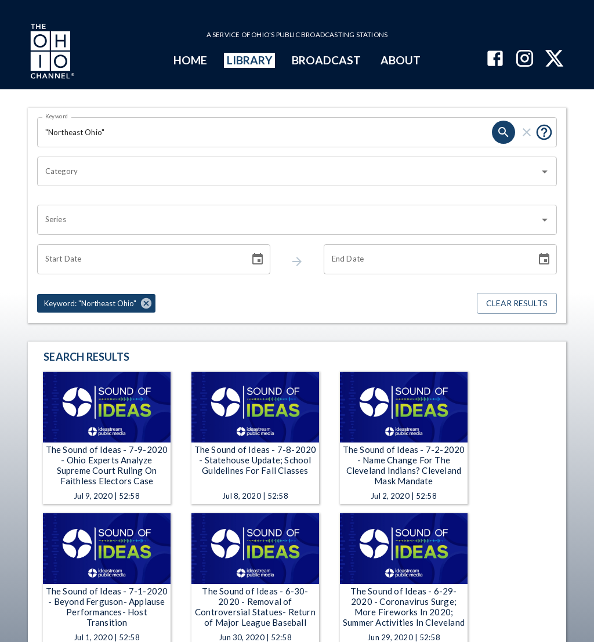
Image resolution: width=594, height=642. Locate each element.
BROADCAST (326, 60)
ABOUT (401, 60)
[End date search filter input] (426, 259)
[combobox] (288, 172)
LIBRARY (250, 60)
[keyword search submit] (503, 132)
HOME (190, 60)
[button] (96, 303)
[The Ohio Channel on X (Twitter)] (554, 59)
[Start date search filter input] (139, 259)
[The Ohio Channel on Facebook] (495, 59)
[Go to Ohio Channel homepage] (51, 52)
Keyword (56, 116)
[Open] (545, 172)
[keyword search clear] (526, 132)
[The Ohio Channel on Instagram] (525, 59)
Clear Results (516, 303)
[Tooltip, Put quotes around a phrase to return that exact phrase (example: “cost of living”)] (544, 132)
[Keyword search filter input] (264, 132)
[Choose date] (257, 259)
